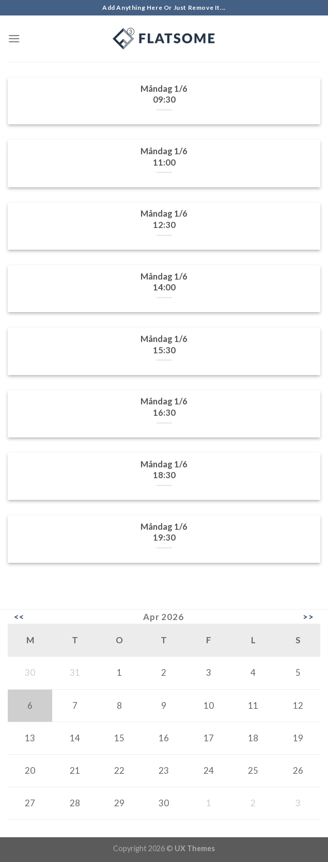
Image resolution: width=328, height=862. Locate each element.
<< (19, 617)
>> (308, 617)
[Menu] (14, 38)
